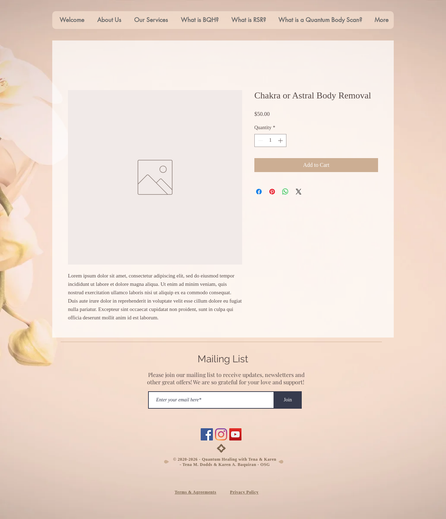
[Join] (288, 400)
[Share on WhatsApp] (285, 191)
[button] (149, 20)
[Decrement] (259, 140)
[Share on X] (298, 191)
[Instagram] (221, 434)
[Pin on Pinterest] (272, 191)
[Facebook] (207, 434)
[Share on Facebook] (259, 191)
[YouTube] (235, 434)
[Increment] (281, 140)
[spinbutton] (270, 140)
